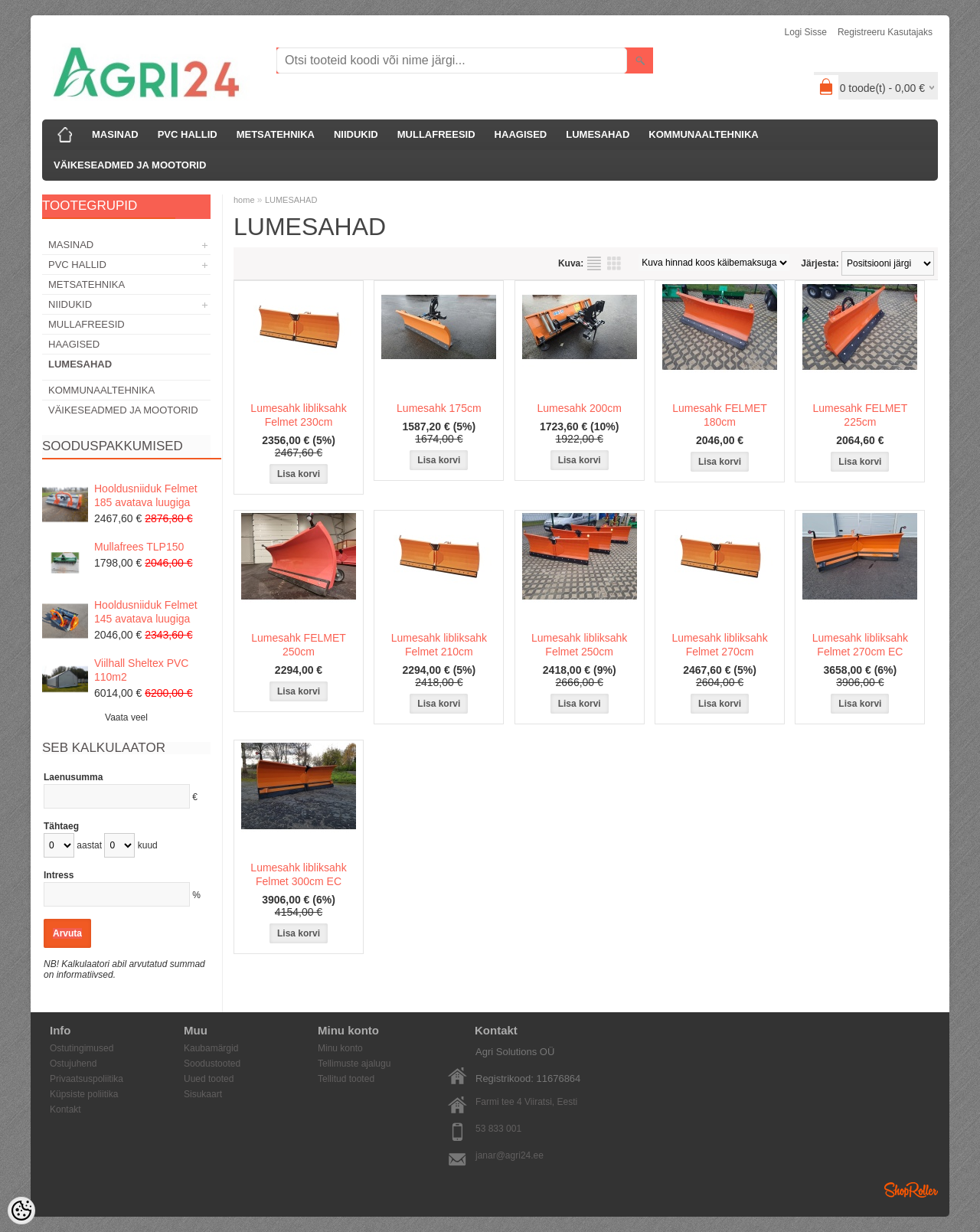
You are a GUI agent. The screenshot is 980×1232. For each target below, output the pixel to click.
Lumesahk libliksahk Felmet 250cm (579, 645)
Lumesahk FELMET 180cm (719, 415)
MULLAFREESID (436, 134)
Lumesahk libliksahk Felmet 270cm (719, 645)
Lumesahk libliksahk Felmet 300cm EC (298, 874)
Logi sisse (806, 32)
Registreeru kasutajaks (885, 32)
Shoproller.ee (911, 1190)
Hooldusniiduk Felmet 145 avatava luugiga (146, 612)
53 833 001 (498, 1128)
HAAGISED (521, 134)
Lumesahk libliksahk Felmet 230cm (298, 415)
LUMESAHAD (597, 134)
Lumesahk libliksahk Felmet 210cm (439, 645)
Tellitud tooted (346, 1079)
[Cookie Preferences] (21, 1210)
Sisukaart (203, 1094)
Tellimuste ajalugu (354, 1063)
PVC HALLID (187, 134)
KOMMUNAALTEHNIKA (703, 134)
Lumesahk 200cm (579, 408)
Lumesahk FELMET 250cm (298, 645)
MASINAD (115, 134)
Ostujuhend (73, 1063)
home (244, 199)
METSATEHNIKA (276, 134)
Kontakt (65, 1109)
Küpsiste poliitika (84, 1094)
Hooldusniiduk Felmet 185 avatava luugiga (146, 495)
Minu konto (340, 1048)
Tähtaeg (61, 826)
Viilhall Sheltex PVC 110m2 (141, 670)
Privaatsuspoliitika (86, 1079)
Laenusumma (73, 777)
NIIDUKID (356, 134)
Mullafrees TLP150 (139, 547)
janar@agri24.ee (509, 1155)
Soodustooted (212, 1063)
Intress (59, 875)
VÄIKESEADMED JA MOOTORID (130, 165)
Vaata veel (126, 717)
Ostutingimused (81, 1048)
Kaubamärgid (211, 1048)
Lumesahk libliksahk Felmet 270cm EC (860, 645)
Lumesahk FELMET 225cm (860, 415)
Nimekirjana (594, 263)
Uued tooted (209, 1079)
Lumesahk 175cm (439, 408)
